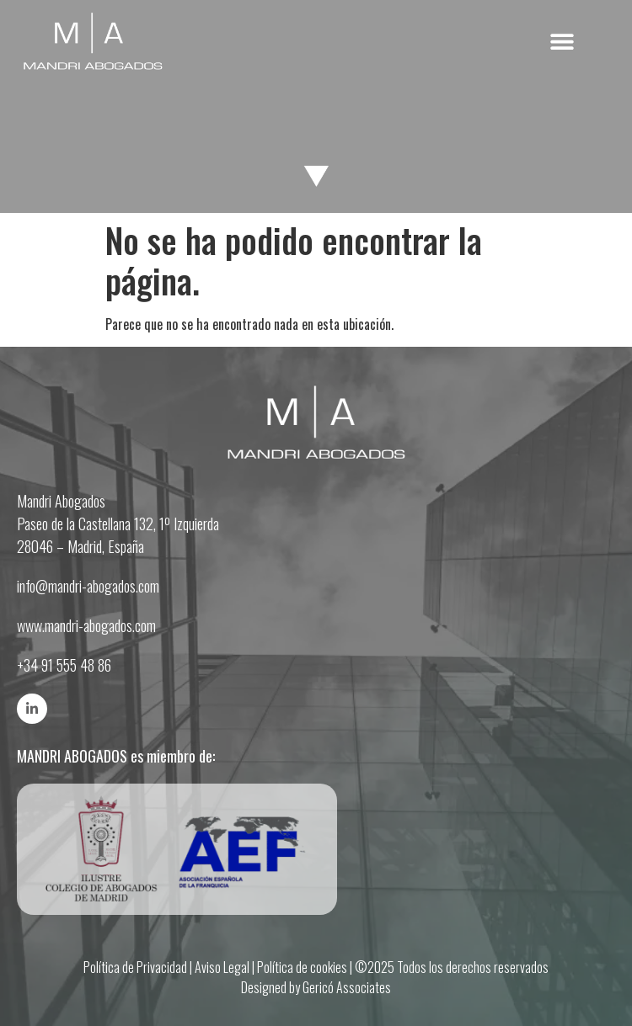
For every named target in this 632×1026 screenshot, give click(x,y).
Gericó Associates (347, 987)
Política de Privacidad (135, 967)
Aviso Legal (222, 967)
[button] (562, 42)
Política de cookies (302, 967)
